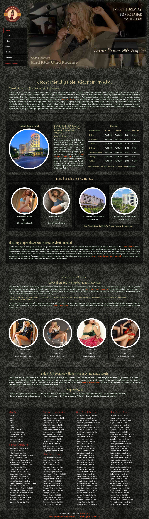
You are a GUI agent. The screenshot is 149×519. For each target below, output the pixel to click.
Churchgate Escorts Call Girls (20, 474)
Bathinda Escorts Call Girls (86, 500)
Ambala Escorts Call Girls (119, 469)
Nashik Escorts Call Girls (86, 465)
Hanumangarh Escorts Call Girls (54, 474)
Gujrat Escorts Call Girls (118, 448)
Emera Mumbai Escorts (56, 223)
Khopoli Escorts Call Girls (52, 439)
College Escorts (57, 350)
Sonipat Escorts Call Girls (52, 479)
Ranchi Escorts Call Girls (86, 493)
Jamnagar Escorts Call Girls (53, 460)
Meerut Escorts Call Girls (119, 418)
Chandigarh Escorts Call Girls (87, 488)
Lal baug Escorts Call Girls (52, 441)
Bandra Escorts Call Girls (19, 448)
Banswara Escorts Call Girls (53, 502)
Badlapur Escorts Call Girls (19, 500)
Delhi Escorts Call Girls (85, 446)
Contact (8, 57)
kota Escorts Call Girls (51, 465)
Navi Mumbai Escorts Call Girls (21, 465)
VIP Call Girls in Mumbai (91, 382)
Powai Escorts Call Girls (18, 458)
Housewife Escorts (91, 350)
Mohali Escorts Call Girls (85, 502)
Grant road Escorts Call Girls (53, 430)
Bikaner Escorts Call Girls (119, 476)
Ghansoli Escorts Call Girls (53, 425)
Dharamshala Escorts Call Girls (88, 427)
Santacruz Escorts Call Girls (53, 448)
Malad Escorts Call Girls (52, 444)
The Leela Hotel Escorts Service (124, 216)
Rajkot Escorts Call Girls (52, 458)
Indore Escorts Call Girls (85, 455)
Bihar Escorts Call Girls (118, 441)
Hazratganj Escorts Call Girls (87, 416)
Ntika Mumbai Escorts (57, 356)
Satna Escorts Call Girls (118, 481)
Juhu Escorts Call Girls (18, 453)
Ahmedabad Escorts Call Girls (87, 490)
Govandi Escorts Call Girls (52, 427)
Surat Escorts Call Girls (118, 486)
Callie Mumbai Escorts (125, 356)
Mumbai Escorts (68, 99)
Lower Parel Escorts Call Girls (20, 469)
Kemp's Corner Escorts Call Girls (21, 488)
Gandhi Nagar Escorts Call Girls (88, 423)
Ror (77, 517)
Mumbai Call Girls (128, 247)
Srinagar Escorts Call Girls (52, 493)
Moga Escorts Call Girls (118, 423)
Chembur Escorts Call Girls (19, 472)
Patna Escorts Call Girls (118, 465)
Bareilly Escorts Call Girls (52, 500)
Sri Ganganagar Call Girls (52, 472)
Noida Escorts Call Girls (85, 453)
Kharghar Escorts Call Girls (53, 437)
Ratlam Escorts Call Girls (119, 483)
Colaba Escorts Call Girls (19, 476)
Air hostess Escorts (17, 432)
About (7, 36)
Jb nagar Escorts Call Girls (53, 432)
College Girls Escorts (17, 434)
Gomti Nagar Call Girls (85, 425)
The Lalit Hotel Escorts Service (93, 216)
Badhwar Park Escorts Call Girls (21, 493)
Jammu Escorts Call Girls (52, 495)
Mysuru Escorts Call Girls (52, 504)
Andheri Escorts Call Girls (19, 451)
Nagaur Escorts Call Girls (52, 481)
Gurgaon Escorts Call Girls (86, 474)
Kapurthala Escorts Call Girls (120, 425)
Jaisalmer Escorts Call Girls (53, 467)
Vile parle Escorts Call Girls (53, 451)
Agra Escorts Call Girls (85, 439)
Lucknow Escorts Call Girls (120, 493)
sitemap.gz (84, 517)
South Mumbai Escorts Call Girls (21, 455)
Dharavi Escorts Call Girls (52, 420)
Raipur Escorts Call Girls (85, 460)
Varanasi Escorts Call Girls (119, 416)
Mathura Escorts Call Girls (86, 441)
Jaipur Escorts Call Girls (85, 451)
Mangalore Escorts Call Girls (120, 460)
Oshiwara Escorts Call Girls (53, 446)
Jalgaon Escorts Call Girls (52, 483)
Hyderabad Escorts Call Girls (87, 483)
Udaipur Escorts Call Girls (119, 472)
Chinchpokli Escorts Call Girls (54, 418)
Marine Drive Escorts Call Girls (21, 481)
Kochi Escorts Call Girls (118, 490)
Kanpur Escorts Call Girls (86, 418)
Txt (99, 517)
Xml (90, 517)
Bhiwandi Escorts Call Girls (19, 502)
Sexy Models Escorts (24, 216)
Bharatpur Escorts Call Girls (53, 469)
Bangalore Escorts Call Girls (87, 486)
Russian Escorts (125, 350)
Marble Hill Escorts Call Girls (20, 479)
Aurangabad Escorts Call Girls (121, 502)
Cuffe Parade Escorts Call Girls (21, 490)
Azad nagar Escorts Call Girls (20, 497)
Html (95, 517)
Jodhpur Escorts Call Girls (119, 474)
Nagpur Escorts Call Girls (119, 495)
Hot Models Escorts (56, 216)
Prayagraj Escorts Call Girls (120, 488)
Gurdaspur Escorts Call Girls (120, 444)
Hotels (8, 52)
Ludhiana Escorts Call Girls (86, 497)
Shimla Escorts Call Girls (86, 458)
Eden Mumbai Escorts (25, 223)
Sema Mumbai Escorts (91, 356)
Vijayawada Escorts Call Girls (120, 430)
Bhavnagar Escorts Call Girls (87, 420)
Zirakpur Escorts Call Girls (52, 488)
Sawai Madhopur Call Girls (53, 476)
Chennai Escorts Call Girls (86, 472)
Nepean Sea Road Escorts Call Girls (23, 483)
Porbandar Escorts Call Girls (120, 458)
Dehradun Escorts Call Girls (87, 476)
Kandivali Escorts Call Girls (53, 434)
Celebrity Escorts (16, 439)
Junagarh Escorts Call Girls (120, 453)
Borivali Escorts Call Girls (52, 416)
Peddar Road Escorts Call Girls (21, 486)
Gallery (8, 46)
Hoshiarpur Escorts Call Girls (120, 420)
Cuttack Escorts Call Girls (119, 504)
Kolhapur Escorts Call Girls (53, 486)
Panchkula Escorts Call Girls (87, 430)
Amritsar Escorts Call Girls (86, 495)
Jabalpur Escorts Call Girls (119, 446)
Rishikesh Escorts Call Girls (87, 432)
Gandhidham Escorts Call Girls (121, 455)
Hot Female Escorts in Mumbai (96, 289)
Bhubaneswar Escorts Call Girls (121, 500)
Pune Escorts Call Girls (85, 444)
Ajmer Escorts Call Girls (51, 462)
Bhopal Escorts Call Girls (86, 462)
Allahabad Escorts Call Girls (87, 504)
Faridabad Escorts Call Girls (87, 481)
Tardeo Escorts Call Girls (19, 495)
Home (7, 30)
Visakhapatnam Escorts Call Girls (122, 434)
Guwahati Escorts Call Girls (120, 497)
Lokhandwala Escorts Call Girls (21, 460)
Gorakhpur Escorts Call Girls (120, 467)
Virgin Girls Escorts (17, 441)
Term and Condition (56, 517)
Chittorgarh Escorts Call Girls (120, 437)
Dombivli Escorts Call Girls (52, 423)
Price (7, 41)
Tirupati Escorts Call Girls (119, 432)
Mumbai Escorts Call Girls (86, 448)
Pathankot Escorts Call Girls (53, 490)
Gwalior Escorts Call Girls (119, 451)
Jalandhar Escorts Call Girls (87, 479)
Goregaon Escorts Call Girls (20, 462)
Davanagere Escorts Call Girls (121, 462)
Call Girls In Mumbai (60, 305)
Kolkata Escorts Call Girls (86, 467)
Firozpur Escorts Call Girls (119, 427)
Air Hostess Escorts (23, 350)
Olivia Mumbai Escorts (23, 356)
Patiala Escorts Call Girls (86, 469)
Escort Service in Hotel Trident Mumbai (106, 256)
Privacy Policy (69, 517)
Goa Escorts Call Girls (85, 437)
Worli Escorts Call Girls (18, 467)
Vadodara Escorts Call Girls (120, 439)
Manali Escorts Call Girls (85, 434)
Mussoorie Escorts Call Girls (53, 497)
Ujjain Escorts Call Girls (118, 479)
